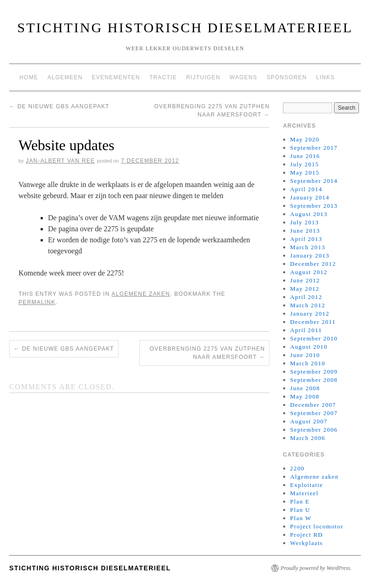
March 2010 (307, 363)
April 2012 (306, 296)
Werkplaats (306, 542)
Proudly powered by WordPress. (316, 568)
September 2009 (314, 371)
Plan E (300, 501)
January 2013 (309, 255)
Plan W (300, 518)
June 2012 (305, 280)
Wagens (243, 77)
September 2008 (314, 379)
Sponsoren (287, 77)
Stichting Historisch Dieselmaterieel (184, 27)
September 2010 (314, 338)
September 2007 (314, 413)
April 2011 (306, 330)
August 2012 (309, 272)
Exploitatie (306, 484)
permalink (36, 302)
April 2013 (306, 238)
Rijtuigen (203, 77)
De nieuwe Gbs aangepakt (59, 106)
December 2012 (313, 263)
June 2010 (305, 355)
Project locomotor (317, 526)
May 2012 (304, 288)
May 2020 (304, 139)
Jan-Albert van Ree (60, 161)
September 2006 (314, 429)
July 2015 (304, 164)
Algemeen (65, 77)
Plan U (300, 509)
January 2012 (309, 313)
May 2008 (304, 396)
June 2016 (305, 155)
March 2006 (307, 437)
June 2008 (305, 388)
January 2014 (309, 197)
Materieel (304, 493)
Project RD (306, 534)
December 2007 (313, 404)
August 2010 (309, 346)
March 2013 (307, 247)
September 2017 (314, 147)
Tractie (163, 77)
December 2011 (313, 321)
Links (325, 77)
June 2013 (305, 230)
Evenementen (116, 77)
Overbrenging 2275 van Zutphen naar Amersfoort (207, 353)
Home (28, 77)
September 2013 (314, 205)
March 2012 (307, 305)
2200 (297, 468)
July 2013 (304, 222)
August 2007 (309, 421)
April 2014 (306, 189)
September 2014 (314, 180)
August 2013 (309, 214)
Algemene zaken (141, 294)
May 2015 (304, 172)
